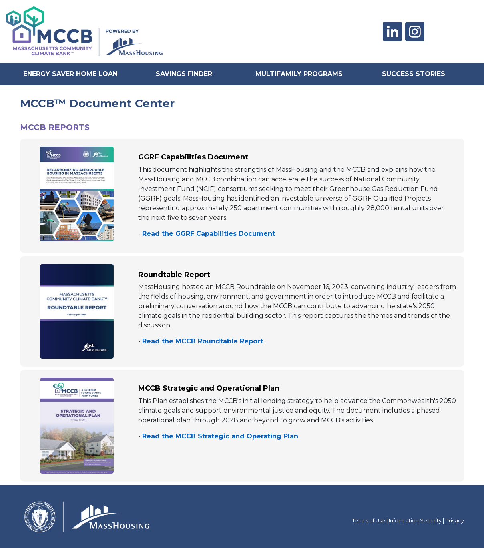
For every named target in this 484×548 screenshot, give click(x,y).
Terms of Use (368, 521)
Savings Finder (184, 74)
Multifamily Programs (299, 74)
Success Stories (413, 74)
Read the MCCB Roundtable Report (202, 341)
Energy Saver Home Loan (70, 74)
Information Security (415, 521)
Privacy (454, 521)
